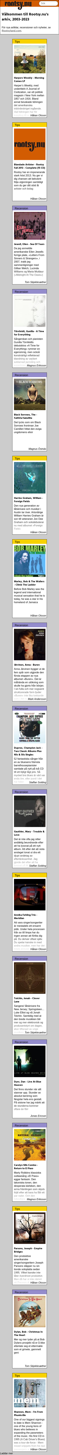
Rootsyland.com (11, 30)
